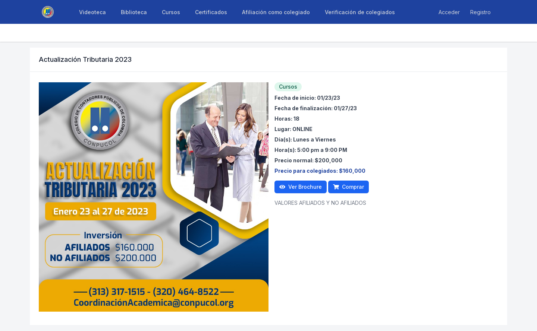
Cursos (171, 12)
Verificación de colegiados (360, 12)
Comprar (348, 187)
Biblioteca (134, 12)
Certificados (211, 12)
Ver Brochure (300, 187)
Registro (480, 12)
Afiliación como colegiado (276, 12)
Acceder (449, 12)
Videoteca (92, 12)
